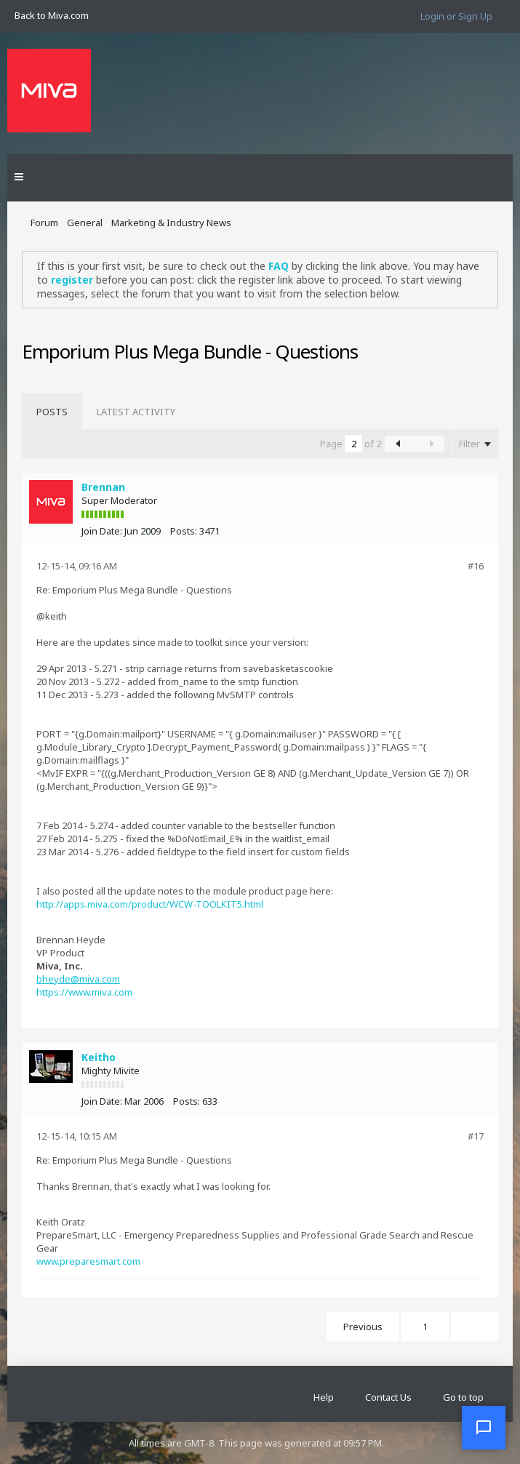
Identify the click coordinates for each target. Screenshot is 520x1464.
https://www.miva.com (84, 992)
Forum (44, 222)
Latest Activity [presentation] (136, 411)
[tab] (52, 411)
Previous (363, 1326)
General (85, 222)
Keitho (98, 1057)
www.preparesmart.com (88, 1261)
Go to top (463, 1397)
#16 (476, 565)
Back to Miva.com (52, 15)
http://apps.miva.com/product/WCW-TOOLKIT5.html (149, 904)
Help (323, 1397)
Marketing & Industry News (171, 222)
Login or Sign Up (456, 16)
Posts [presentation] (52, 411)
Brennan (103, 487)
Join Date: (101, 530)
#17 (476, 1136)
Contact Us (388, 1397)
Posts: (183, 530)
